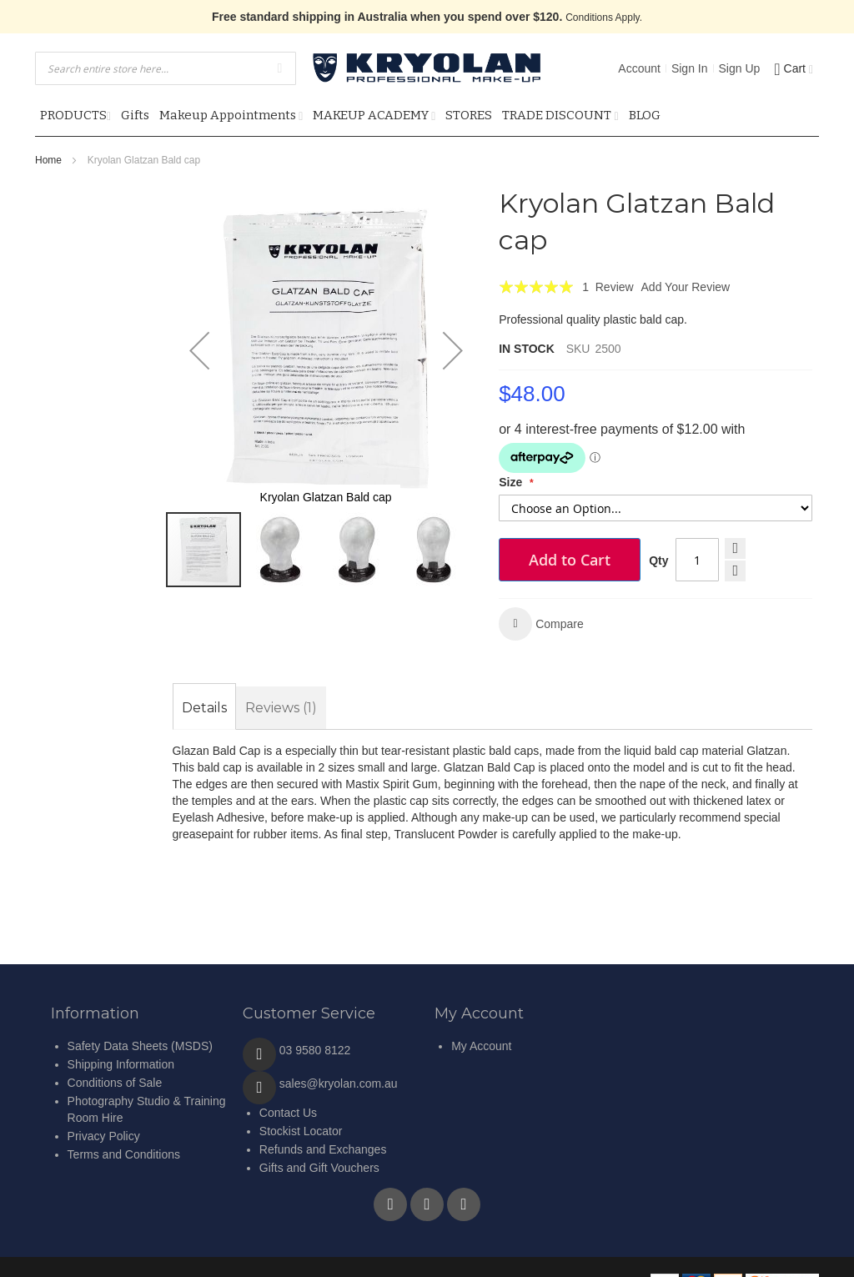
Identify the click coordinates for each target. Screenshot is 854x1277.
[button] (199, 350)
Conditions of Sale (115, 1082)
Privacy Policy (104, 1136)
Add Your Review (686, 287)
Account (639, 68)
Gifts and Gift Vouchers (319, 1167)
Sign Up (740, 68)
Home (48, 160)
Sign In (689, 68)
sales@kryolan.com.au (338, 1083)
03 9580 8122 (315, 1050)
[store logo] (427, 68)
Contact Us (288, 1112)
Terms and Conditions (124, 1154)
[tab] (204, 708)
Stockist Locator (301, 1131)
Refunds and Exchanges (323, 1149)
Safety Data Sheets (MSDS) (140, 1046)
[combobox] (165, 68)
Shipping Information (121, 1064)
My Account (481, 1046)
